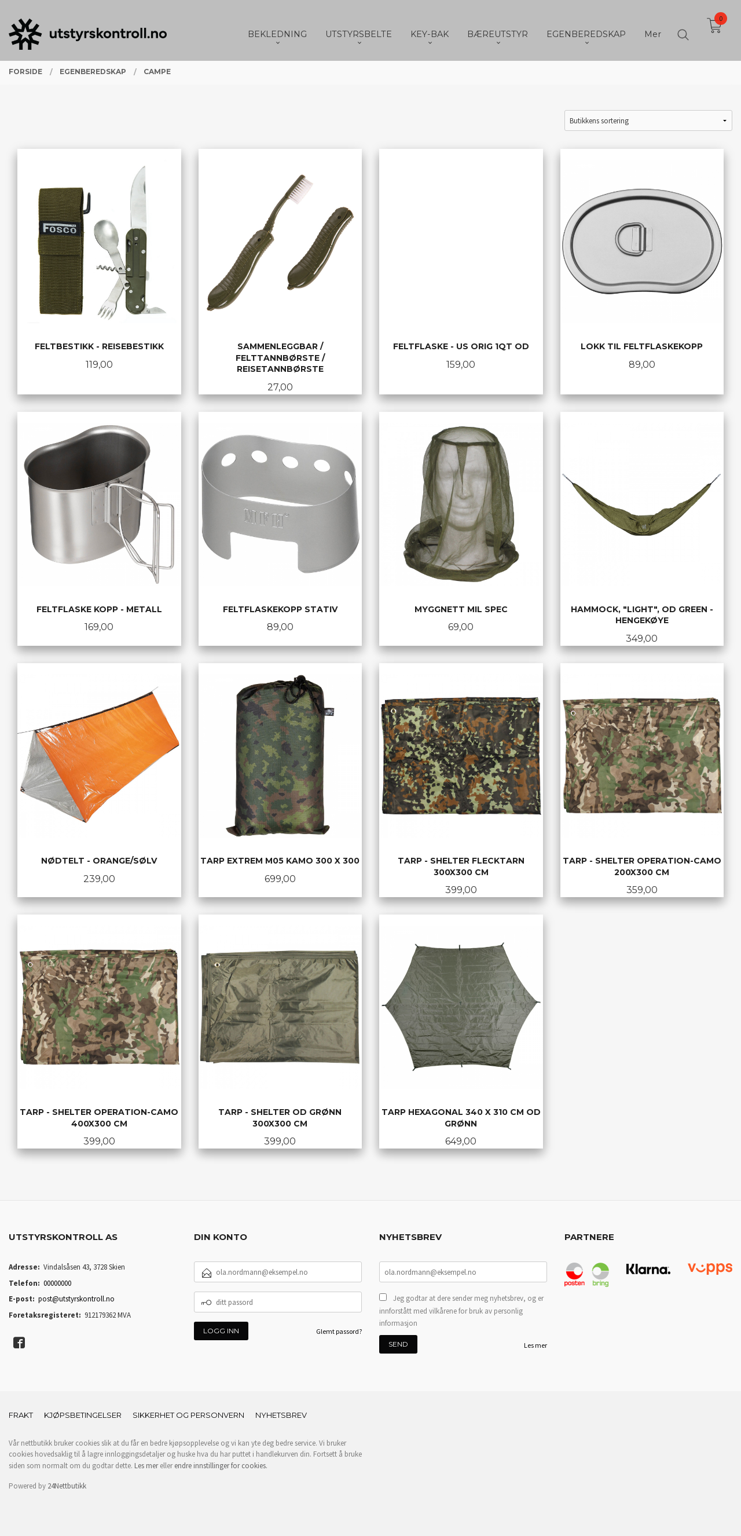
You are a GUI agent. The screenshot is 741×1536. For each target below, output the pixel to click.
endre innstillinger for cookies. (220, 1466)
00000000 (57, 1283)
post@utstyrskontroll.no (76, 1299)
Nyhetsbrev (281, 1415)
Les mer (535, 1345)
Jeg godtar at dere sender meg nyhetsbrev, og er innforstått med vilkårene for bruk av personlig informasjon (461, 1310)
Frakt (21, 1415)
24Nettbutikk (66, 1486)
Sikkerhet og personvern (188, 1415)
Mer (652, 29)
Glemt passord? (339, 1331)
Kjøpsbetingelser (83, 1415)
